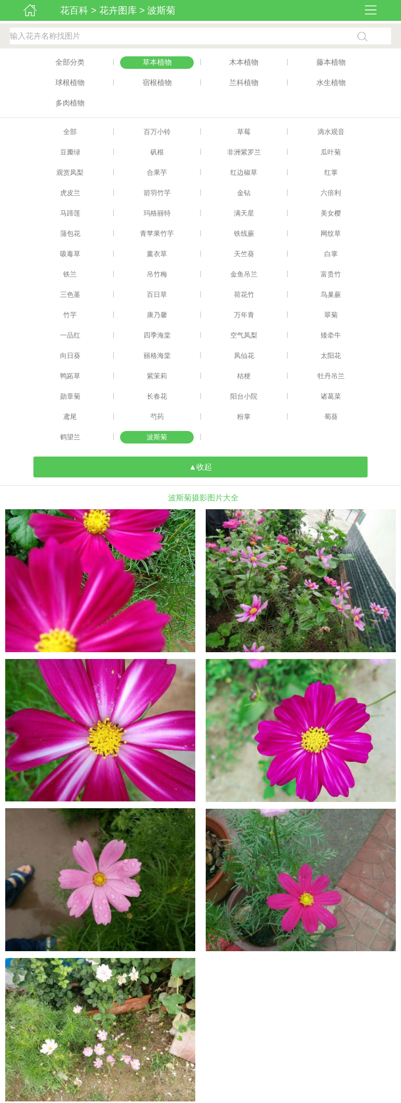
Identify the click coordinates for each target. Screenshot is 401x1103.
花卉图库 (118, 10)
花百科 (74, 10)
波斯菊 (161, 10)
